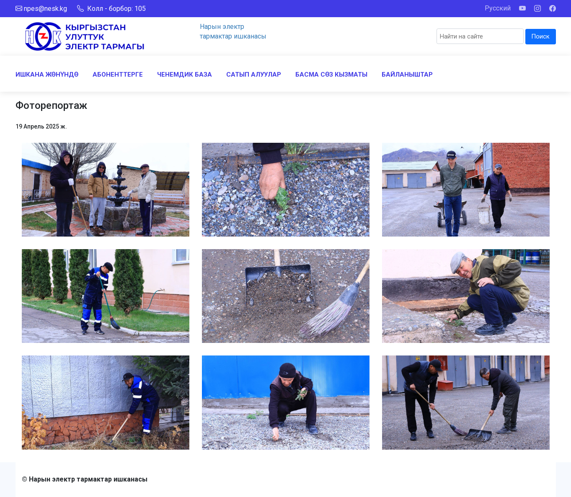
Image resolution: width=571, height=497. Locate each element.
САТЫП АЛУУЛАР (253, 74)
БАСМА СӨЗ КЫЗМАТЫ (331, 74)
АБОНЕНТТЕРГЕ (118, 74)
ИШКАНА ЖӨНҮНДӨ (47, 74)
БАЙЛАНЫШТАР (407, 74)
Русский (498, 8)
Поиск (540, 36)
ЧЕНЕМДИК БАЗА (184, 74)
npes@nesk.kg (45, 9)
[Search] (480, 36)
